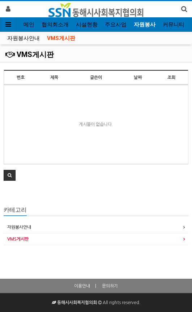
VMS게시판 (61, 38)
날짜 (138, 77)
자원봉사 (144, 24)
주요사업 (116, 24)
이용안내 (82, 286)
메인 (29, 24)
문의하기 (110, 286)
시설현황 (87, 24)
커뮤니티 (173, 24)
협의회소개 (55, 24)
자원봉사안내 (23, 38)
